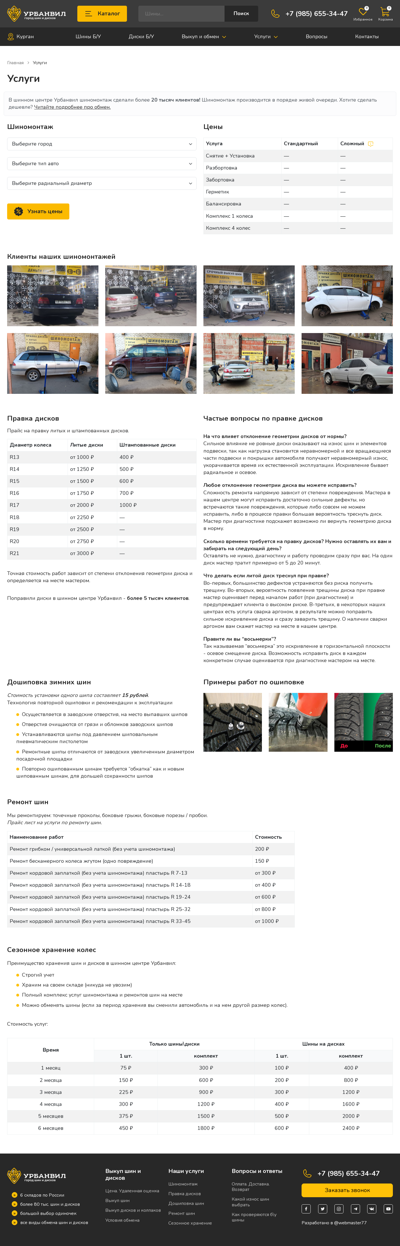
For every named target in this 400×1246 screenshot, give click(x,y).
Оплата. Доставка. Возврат (251, 1187)
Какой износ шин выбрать (250, 1202)
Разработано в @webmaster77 (334, 1223)
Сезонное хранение (190, 1223)
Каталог (102, 13)
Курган (20, 36)
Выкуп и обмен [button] (204, 36)
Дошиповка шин (186, 1203)
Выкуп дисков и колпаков (133, 1210)
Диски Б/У (141, 36)
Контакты (367, 36)
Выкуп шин (117, 1200)
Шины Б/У (88, 36)
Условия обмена (122, 1220)
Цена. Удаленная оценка (132, 1191)
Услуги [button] (266, 36)
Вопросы (317, 36)
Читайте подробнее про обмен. (72, 107)
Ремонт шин (181, 1213)
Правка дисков (184, 1194)
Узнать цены (38, 211)
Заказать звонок (347, 1190)
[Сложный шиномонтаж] (370, 143)
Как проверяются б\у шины (254, 1217)
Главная (18, 63)
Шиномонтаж (183, 1184)
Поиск (241, 13)
